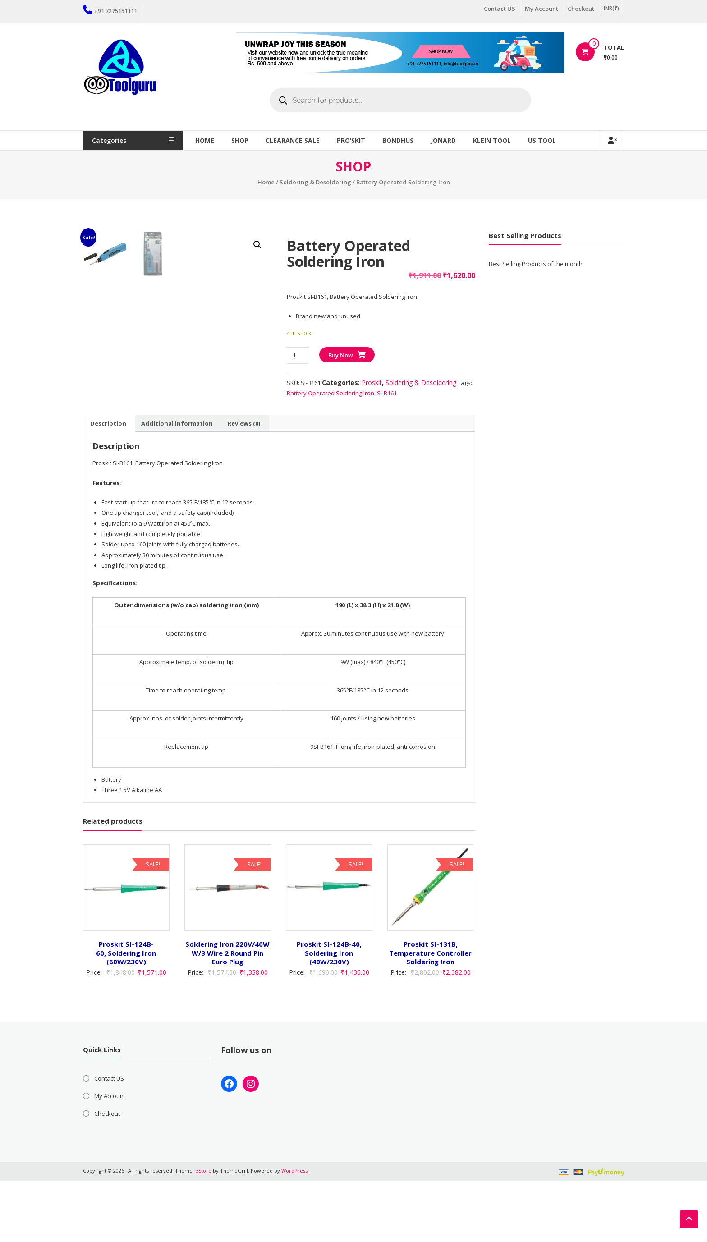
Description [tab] (108, 484)
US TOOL (547, 140)
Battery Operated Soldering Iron (330, 393)
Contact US (499, 9)
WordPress (294, 1231)
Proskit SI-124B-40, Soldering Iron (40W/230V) (329, 1013)
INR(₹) (611, 8)
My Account (541, 9)
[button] (257, 245)
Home (209, 140)
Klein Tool (497, 140)
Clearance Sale (298, 140)
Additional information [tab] (177, 484)
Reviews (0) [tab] (244, 484)
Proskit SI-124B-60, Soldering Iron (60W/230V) (126, 1013)
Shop (244, 140)
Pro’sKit (356, 140)
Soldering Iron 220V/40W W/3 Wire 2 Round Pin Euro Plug (227, 1013)
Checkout (581, 9)
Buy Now (340, 355)
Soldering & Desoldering (315, 182)
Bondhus (402, 140)
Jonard (448, 140)
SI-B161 (387, 393)
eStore (203, 1231)
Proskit (372, 382)
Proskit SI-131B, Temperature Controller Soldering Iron (430, 1013)
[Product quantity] (297, 355)
